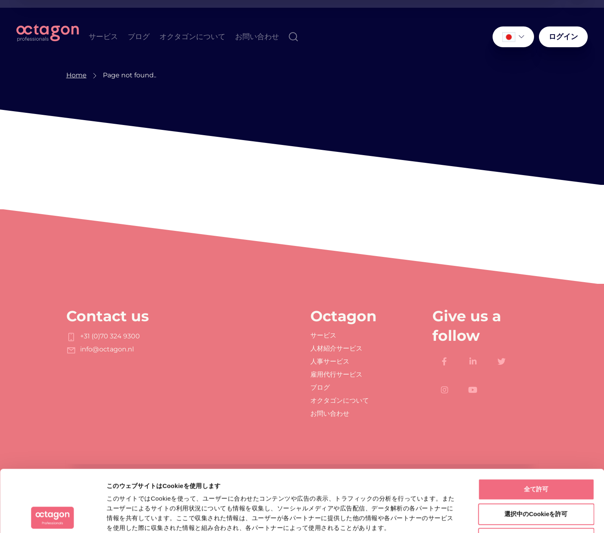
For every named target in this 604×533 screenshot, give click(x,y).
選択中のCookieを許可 (535, 455)
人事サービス (329, 361)
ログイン (563, 36)
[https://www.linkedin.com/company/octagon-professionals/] (473, 361)
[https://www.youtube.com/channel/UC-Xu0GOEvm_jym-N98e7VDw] (473, 390)
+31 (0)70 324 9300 (103, 336)
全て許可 (536, 431)
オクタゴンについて (192, 36)
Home (76, 75)
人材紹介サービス (336, 348)
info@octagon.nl (100, 349)
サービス (103, 36)
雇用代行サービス (336, 374)
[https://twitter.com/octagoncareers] (501, 361)
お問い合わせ (257, 36)
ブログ (139, 36)
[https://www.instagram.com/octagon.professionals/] (444, 390)
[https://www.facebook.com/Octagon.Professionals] (444, 361)
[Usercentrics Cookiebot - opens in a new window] (52, 517)
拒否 (536, 480)
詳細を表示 (392, 516)
